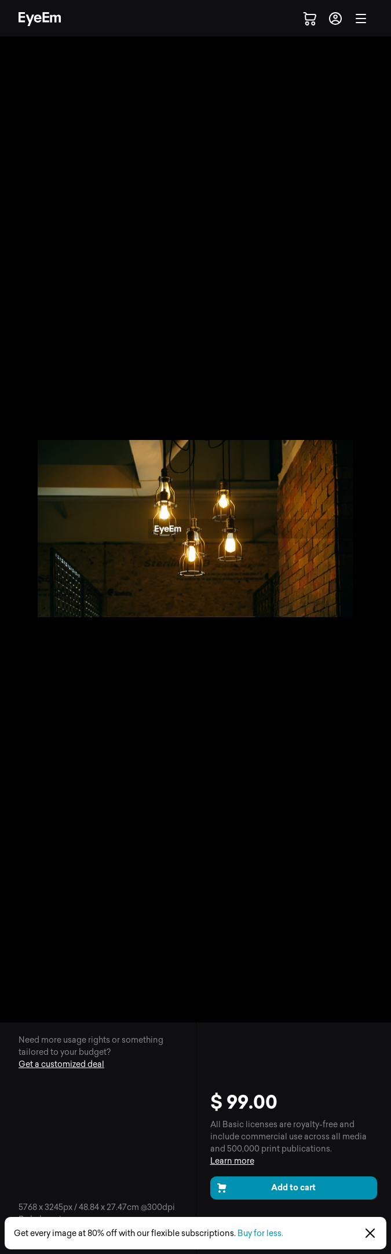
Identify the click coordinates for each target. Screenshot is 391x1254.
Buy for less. (260, 1233)
